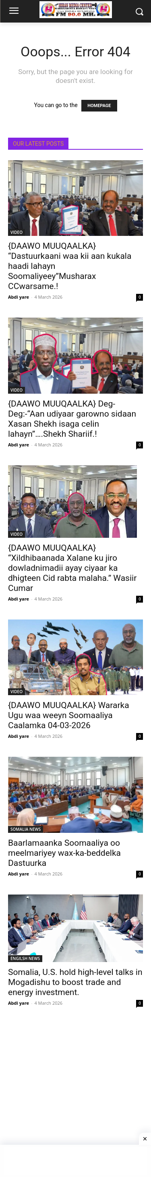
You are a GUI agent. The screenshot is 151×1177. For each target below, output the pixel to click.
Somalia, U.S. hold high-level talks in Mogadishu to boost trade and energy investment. (75, 982)
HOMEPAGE (99, 105)
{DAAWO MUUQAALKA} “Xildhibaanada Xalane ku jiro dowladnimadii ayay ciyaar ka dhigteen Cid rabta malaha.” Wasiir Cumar (72, 568)
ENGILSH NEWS (25, 958)
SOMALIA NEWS (25, 829)
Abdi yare (18, 297)
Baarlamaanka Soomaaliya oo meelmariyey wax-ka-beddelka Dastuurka (64, 853)
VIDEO (16, 232)
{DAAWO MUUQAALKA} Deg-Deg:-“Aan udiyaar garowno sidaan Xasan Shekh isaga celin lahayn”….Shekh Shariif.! (72, 419)
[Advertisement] (75, 1099)
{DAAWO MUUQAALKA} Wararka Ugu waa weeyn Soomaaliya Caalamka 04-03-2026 (68, 715)
